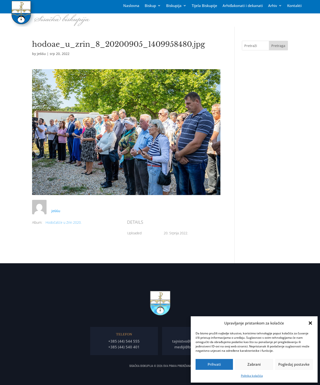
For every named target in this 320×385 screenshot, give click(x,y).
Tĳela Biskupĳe (204, 6)
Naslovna (131, 6)
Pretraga (278, 45)
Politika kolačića (252, 376)
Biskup (150, 6)
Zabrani (254, 364)
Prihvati (214, 364)
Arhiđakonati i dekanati (243, 6)
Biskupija (174, 6)
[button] (310, 323)
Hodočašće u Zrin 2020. (64, 222)
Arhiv (272, 6)
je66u (41, 53)
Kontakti (294, 6)
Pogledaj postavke (294, 364)
